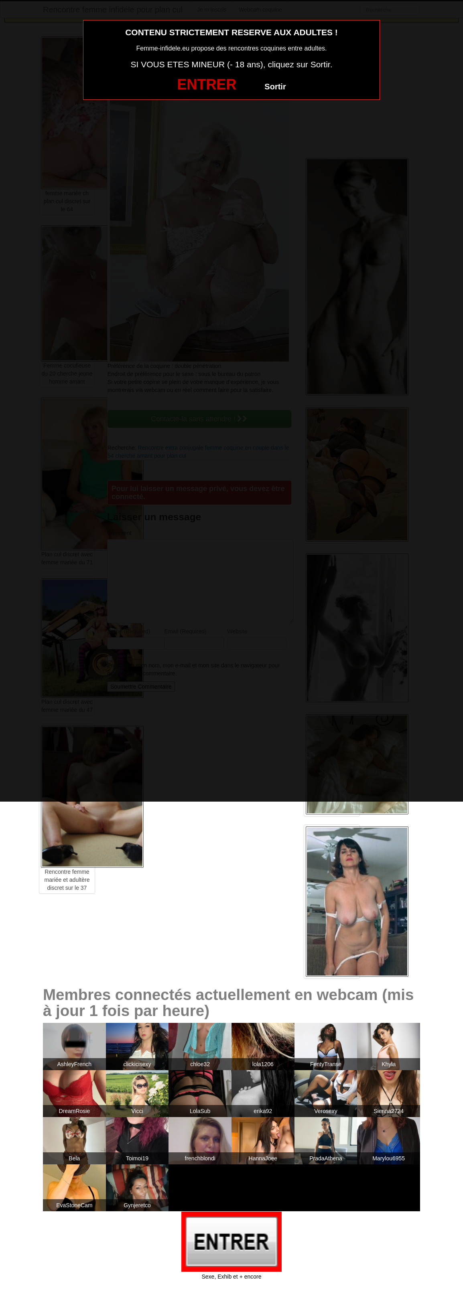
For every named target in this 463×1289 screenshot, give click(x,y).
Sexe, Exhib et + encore (231, 1276)
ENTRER (206, 84)
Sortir (275, 86)
